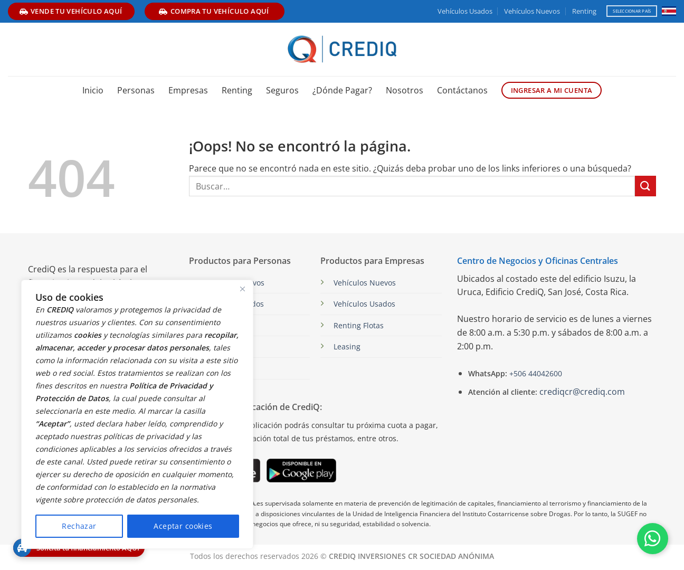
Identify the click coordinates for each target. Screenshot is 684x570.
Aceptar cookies (183, 526)
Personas (136, 90)
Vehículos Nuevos (532, 11)
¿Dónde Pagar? (342, 90)
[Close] (242, 288)
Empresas (188, 90)
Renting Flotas (359, 325)
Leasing (347, 346)
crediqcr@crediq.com (582, 391)
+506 (534, 373)
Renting (584, 11)
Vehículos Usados (465, 11)
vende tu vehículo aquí (71, 11)
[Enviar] (645, 186)
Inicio (92, 90)
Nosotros (404, 90)
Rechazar (79, 526)
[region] (137, 414)
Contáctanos (462, 90)
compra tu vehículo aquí (214, 11)
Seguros (282, 90)
